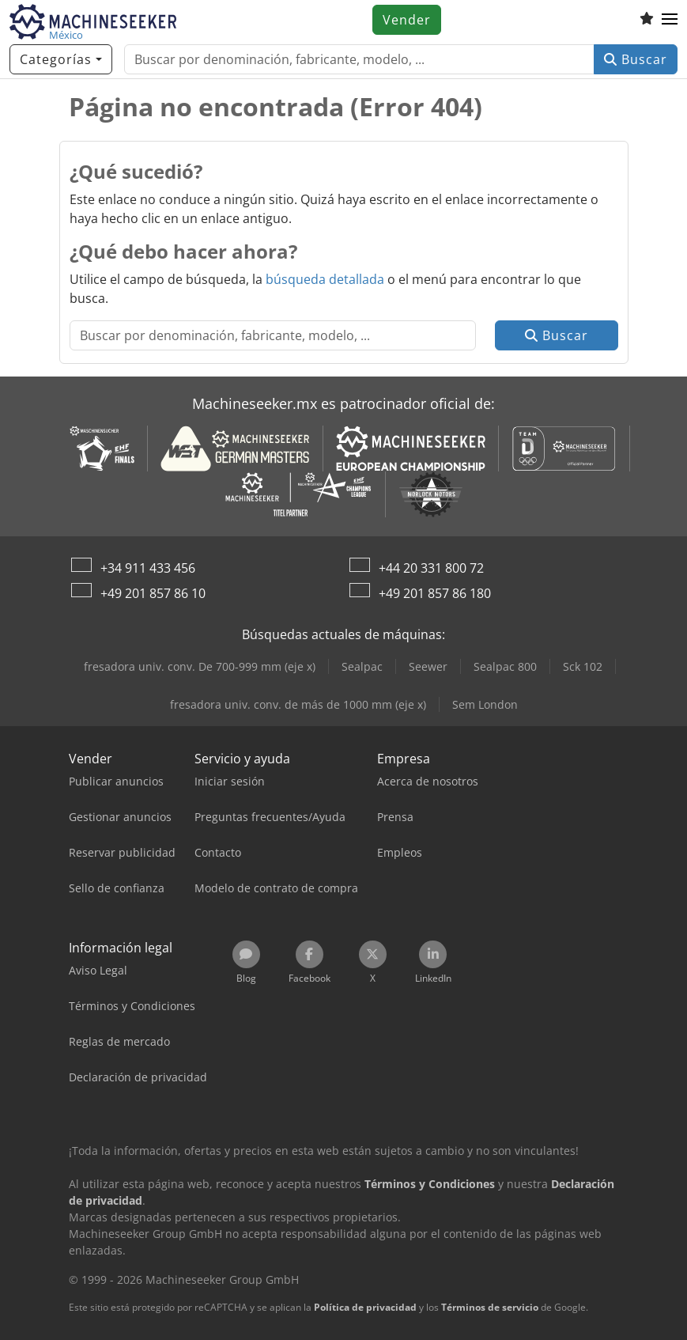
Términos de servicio (489, 1307)
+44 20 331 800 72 (431, 568)
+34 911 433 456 (147, 568)
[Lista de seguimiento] (647, 20)
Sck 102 (582, 666)
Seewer (428, 666)
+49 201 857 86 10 (153, 593)
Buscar (635, 59)
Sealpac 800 (505, 666)
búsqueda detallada (325, 279)
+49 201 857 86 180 (435, 593)
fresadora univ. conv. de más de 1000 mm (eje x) (298, 704)
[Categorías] (60, 59)
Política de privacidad (365, 1307)
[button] (670, 20)
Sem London (485, 704)
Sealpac (362, 666)
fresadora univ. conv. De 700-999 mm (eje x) (199, 666)
